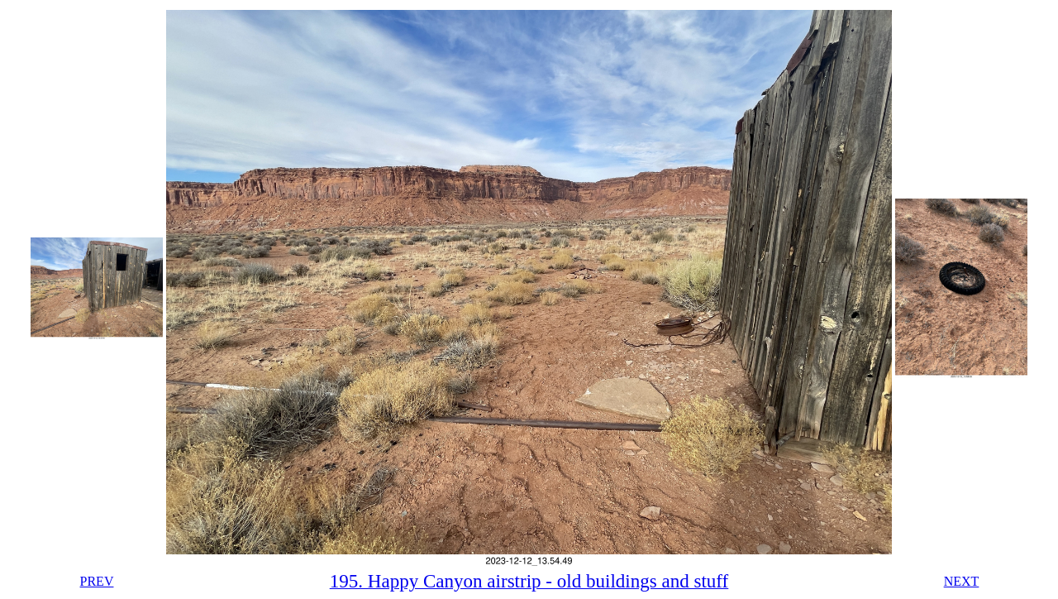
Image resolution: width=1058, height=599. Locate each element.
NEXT (961, 581)
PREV (97, 581)
